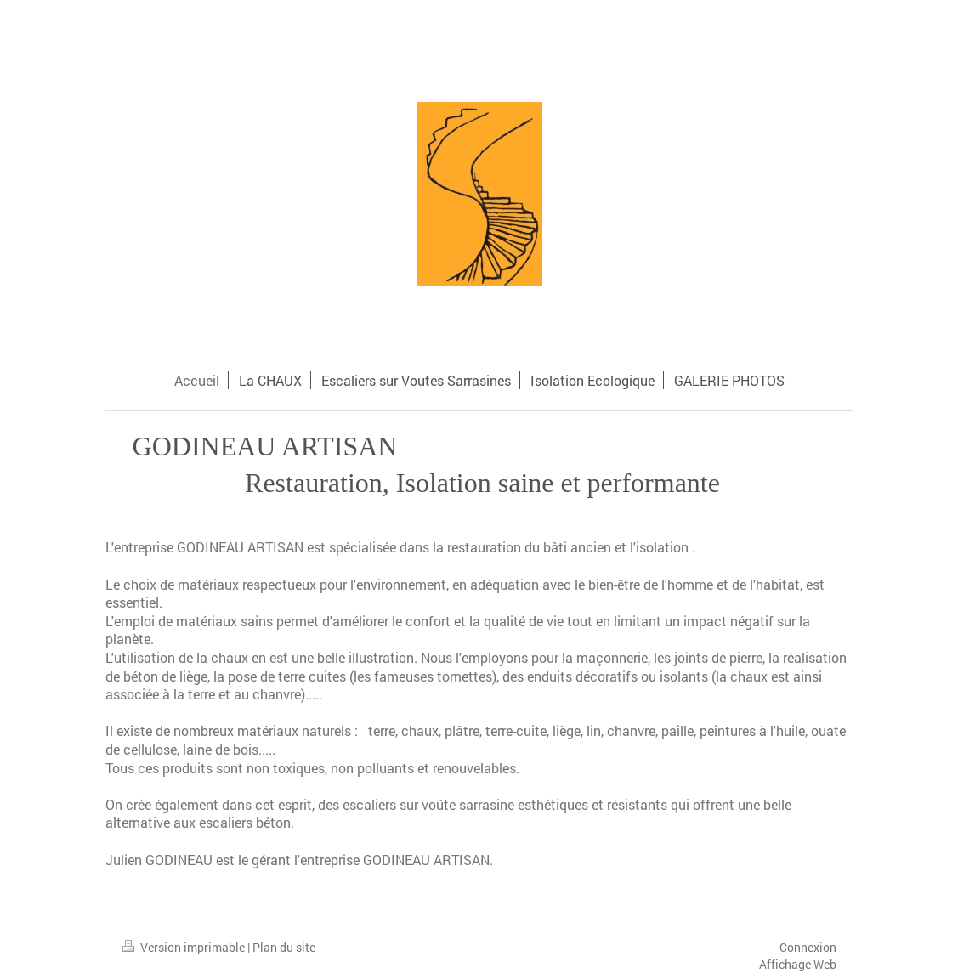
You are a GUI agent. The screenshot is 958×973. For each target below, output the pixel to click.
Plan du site (283, 947)
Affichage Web (797, 964)
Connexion (807, 947)
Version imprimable (184, 947)
